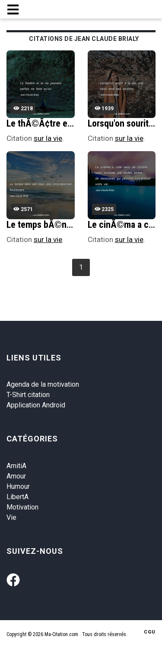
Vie (11, 517)
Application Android (35, 405)
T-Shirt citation (28, 395)
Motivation (22, 507)
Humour (18, 486)
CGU (150, 632)
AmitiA (16, 466)
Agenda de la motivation (42, 384)
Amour (16, 476)
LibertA (17, 497)
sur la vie (48, 138)
